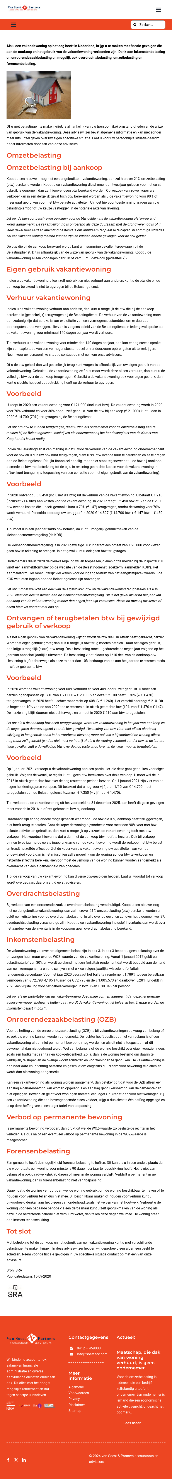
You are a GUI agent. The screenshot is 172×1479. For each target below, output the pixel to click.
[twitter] (16, 1460)
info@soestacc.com (92, 1354)
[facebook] (8, 1460)
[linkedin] (24, 1460)
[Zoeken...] (148, 24)
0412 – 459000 (89, 1348)
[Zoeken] (135, 24)
